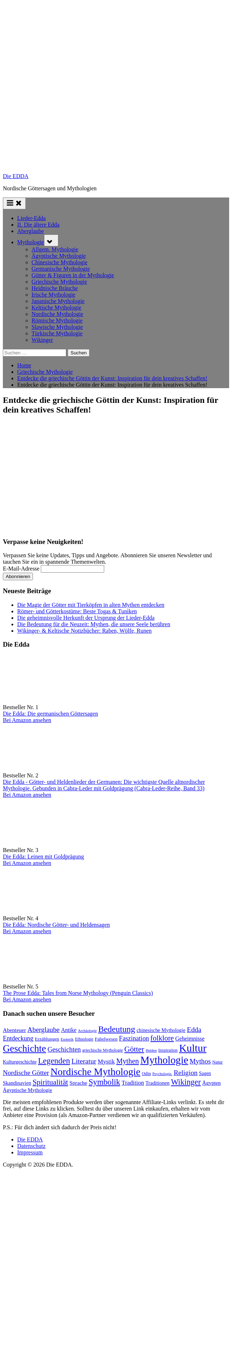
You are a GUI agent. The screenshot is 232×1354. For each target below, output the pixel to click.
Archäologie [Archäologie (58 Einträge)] (87, 1031)
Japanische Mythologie (58, 301)
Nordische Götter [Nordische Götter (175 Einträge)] (26, 1072)
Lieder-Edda (31, 218)
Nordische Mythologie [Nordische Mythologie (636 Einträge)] (95, 1071)
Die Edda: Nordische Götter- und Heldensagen (56, 925)
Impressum (30, 1152)
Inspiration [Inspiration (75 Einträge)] (168, 1050)
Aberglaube (30, 231)
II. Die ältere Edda (38, 225)
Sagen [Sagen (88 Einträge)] (205, 1073)
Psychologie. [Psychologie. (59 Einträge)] (163, 1073)
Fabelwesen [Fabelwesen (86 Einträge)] (106, 1039)
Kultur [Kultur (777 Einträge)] (193, 1048)
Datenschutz (31, 1146)
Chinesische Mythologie (59, 262)
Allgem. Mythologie (55, 249)
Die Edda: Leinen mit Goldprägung (43, 856)
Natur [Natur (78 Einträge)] (217, 1062)
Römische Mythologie (57, 320)
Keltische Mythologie (56, 307)
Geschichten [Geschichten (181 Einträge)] (64, 1049)
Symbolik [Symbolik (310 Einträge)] (104, 1082)
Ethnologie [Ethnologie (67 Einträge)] (84, 1039)
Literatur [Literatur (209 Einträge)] (84, 1061)
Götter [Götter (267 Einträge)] (134, 1049)
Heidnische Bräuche (55, 288)
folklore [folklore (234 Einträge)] (162, 1038)
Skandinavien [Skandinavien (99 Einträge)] (17, 1083)
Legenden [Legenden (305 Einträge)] (54, 1060)
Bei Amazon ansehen (27, 720)
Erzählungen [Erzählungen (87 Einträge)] (47, 1039)
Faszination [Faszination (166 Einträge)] (134, 1038)
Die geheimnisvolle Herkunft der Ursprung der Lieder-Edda (86, 618)
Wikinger (42, 340)
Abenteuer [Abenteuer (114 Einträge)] (14, 1030)
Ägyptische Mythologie (59, 256)
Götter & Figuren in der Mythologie (73, 275)
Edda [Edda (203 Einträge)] (194, 1029)
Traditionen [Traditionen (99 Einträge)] (157, 1083)
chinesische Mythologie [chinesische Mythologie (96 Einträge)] (160, 1030)
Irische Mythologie (53, 295)
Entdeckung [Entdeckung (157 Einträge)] (18, 1038)
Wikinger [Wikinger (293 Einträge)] (185, 1082)
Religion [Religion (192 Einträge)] (186, 1072)
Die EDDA (16, 176)
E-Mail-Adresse (21, 569)
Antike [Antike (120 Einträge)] (68, 1030)
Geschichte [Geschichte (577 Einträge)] (24, 1048)
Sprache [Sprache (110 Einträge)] (78, 1083)
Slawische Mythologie (57, 327)
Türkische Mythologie (57, 333)
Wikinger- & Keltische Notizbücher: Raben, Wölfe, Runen (84, 631)
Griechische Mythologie (59, 282)
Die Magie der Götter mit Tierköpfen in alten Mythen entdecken (90, 605)
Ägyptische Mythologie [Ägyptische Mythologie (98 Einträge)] (27, 1090)
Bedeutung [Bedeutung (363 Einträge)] (116, 1029)
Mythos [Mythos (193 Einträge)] (200, 1061)
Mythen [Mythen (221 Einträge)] (127, 1061)
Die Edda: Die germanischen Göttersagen (50, 714)
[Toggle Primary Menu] (14, 203)
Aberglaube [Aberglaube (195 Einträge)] (44, 1029)
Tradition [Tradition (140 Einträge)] (133, 1082)
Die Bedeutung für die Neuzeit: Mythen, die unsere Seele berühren (93, 624)
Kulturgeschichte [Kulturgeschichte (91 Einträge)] (20, 1062)
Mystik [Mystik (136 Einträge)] (106, 1061)
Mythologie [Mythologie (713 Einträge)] (164, 1060)
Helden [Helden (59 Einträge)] (151, 1050)
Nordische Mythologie (57, 314)
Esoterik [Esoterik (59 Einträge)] (67, 1039)
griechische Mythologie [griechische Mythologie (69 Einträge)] (102, 1050)
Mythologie (30, 242)
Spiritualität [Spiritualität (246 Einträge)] (50, 1082)
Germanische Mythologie (61, 269)
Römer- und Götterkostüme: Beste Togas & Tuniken (77, 611)
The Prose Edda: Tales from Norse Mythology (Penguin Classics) (78, 993)
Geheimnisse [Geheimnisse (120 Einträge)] (189, 1039)
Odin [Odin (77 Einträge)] (146, 1073)
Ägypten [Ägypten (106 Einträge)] (211, 1083)
